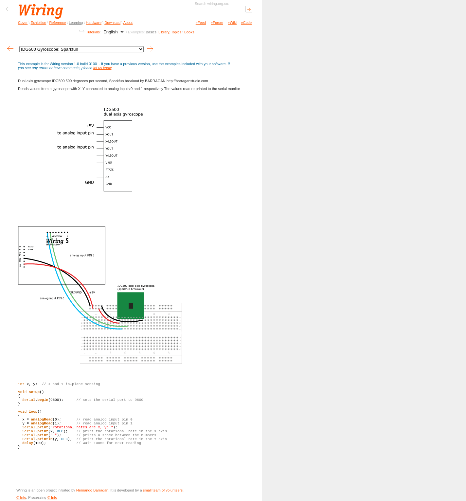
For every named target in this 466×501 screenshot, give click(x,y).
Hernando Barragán (92, 490)
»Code (246, 23)
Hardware (93, 23)
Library (163, 32)
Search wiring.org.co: (212, 4)
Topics (176, 32)
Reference (57, 23)
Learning (76, 23)
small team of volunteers (163, 490)
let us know (102, 68)
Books (189, 32)
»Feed (201, 23)
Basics (151, 32)
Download (112, 23)
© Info (21, 497)
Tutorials (93, 32)
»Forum (217, 23)
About (128, 23)
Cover (22, 23)
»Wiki (232, 23)
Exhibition (38, 23)
